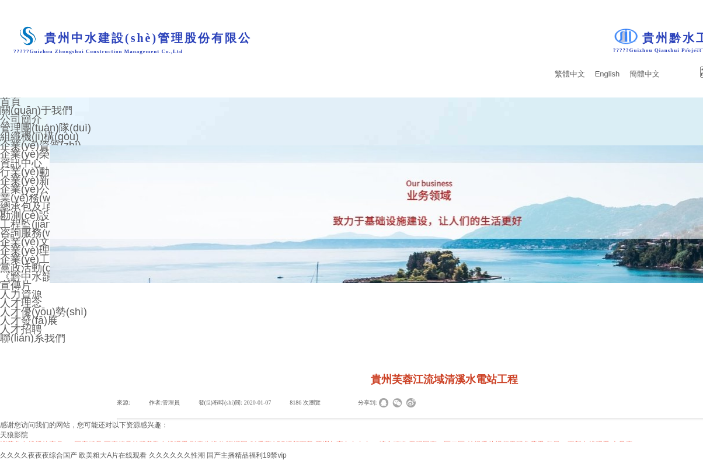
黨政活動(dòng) (36, 268)
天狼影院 (14, 435)
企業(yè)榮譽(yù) (39, 154)
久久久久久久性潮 (177, 455)
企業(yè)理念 (30, 250)
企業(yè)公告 (30, 189)
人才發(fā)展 (29, 320)
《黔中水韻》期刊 (42, 277)
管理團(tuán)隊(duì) (45, 128)
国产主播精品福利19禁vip (247, 455)
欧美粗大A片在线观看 (113, 455)
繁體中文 (570, 74)
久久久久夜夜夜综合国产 (38, 455)
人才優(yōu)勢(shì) (43, 312)
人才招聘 (21, 329)
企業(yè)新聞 (30, 180)
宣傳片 (16, 285)
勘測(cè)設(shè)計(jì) (48, 215)
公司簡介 (21, 119)
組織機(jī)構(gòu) (39, 136)
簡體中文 (644, 74)
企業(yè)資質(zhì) (40, 145)
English (607, 74)
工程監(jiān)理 (32, 224)
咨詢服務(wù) (31, 233)
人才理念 (21, 303)
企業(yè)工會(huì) (41, 259)
